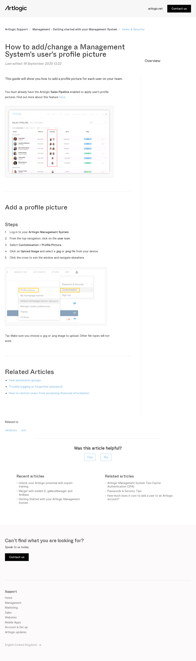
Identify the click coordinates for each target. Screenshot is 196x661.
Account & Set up (16, 627)
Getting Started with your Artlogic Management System (49, 500)
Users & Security (133, 29)
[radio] (90, 457)
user (23, 430)
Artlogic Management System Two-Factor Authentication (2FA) (134, 484)
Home (8, 597)
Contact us (179, 8)
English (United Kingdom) (21, 644)
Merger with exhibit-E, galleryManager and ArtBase (45, 492)
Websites (11, 617)
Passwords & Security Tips (124, 491)
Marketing (11, 607)
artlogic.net (155, 8)
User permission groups (25, 380)
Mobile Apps (13, 622)
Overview (152, 61)
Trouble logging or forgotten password (35, 386)
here (62, 97)
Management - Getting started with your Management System (75, 29)
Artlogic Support (16, 29)
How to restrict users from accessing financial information (49, 393)
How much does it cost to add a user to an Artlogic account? (140, 497)
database (11, 430)
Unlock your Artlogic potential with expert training (46, 484)
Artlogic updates (15, 632)
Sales (8, 612)
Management (13, 602)
